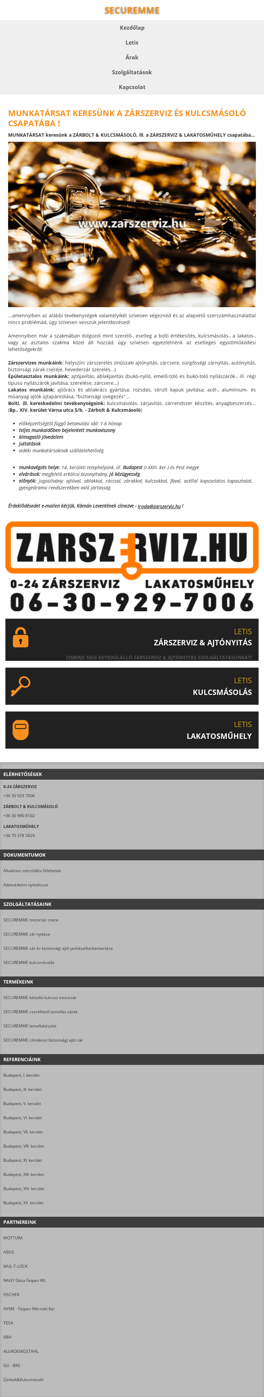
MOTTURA (13, 1238)
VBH (7, 1337)
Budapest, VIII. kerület (23, 1146)
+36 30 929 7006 (19, 796)
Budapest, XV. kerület (23, 1203)
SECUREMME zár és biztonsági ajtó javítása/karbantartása (58, 948)
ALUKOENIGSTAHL (20, 1351)
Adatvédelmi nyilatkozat (25, 885)
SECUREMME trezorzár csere (30, 920)
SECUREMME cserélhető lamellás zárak (40, 1012)
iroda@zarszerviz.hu (159, 506)
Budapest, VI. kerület (22, 1118)
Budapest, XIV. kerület (23, 1188)
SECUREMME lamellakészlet (29, 1026)
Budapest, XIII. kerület (23, 1174)
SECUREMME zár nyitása (26, 934)
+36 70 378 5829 (19, 835)
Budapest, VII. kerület (23, 1132)
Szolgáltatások (132, 72)
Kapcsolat (132, 87)
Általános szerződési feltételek (32, 871)
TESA (8, 1323)
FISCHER (11, 1294)
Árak (132, 57)
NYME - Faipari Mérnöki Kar (29, 1309)
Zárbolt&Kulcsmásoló (23, 1379)
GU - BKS (11, 1365)
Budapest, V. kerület (22, 1103)
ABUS (8, 1252)
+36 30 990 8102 (19, 815)
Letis (132, 42)
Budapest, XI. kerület (22, 1160)
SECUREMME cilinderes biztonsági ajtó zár (43, 1040)
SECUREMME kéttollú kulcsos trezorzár (40, 997)
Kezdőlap (132, 27)
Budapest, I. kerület (21, 1075)
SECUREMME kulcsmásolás (29, 962)
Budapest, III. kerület (22, 1089)
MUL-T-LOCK (15, 1266)
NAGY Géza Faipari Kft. (24, 1280)
